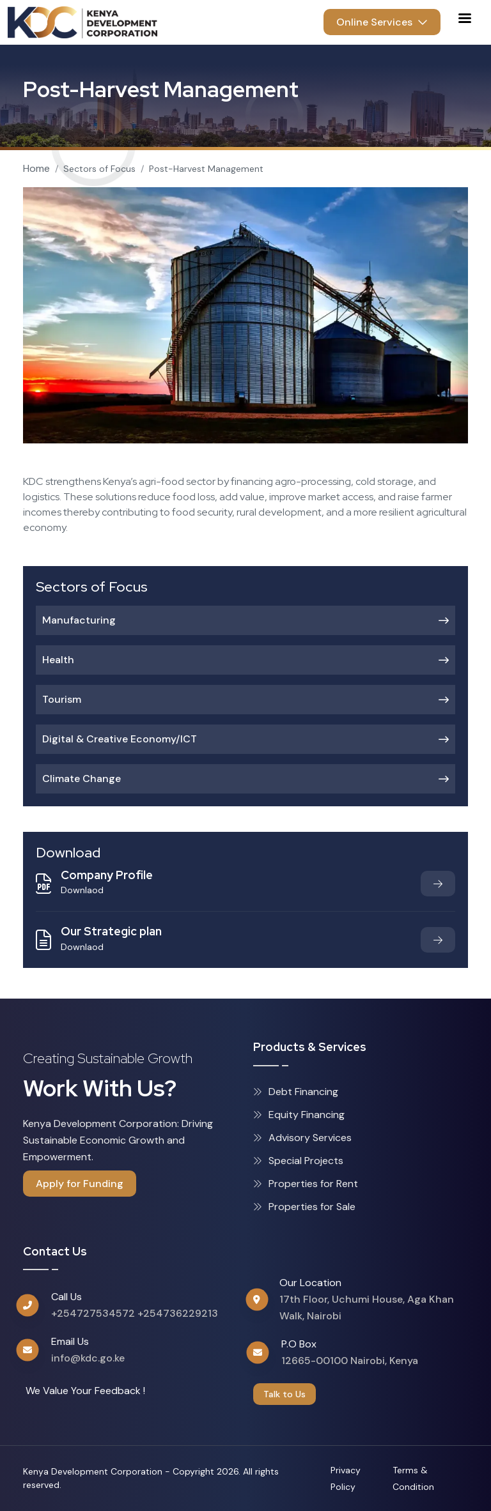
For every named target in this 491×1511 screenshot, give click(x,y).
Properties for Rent (305, 1183)
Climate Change (245, 778)
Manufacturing (245, 620)
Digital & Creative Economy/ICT (245, 739)
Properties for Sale (304, 1206)
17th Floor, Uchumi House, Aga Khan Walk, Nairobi (366, 1307)
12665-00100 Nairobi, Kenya (349, 1360)
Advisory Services (302, 1137)
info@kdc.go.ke (88, 1358)
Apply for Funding (79, 1183)
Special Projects (298, 1160)
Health (245, 659)
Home (36, 168)
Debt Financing (295, 1091)
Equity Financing (299, 1114)
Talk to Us (284, 1394)
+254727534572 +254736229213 (134, 1313)
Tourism (245, 699)
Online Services (382, 22)
